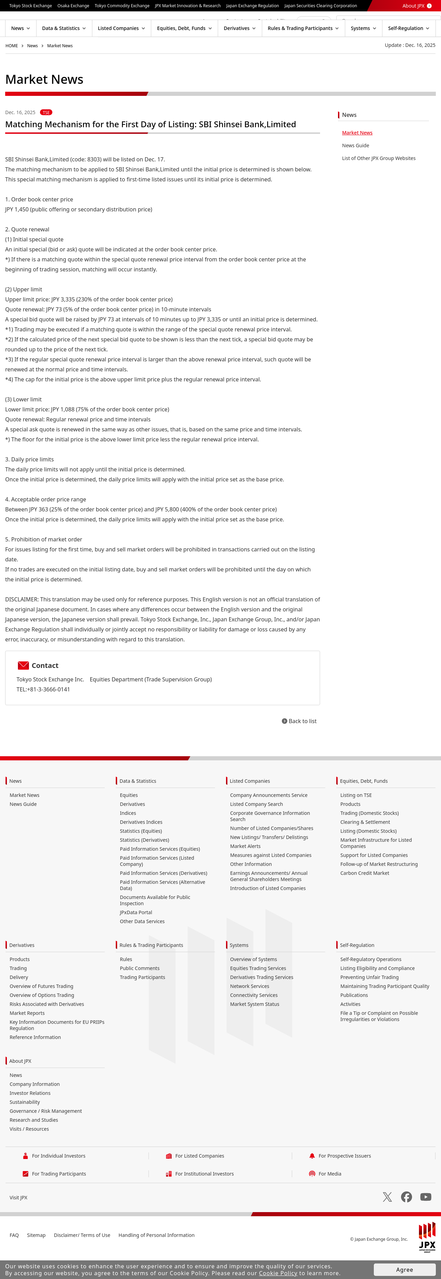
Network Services (249, 1008)
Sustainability (25, 1124)
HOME (12, 68)
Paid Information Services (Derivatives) (163, 895)
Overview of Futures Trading (41, 1008)
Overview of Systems (253, 981)
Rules (126, 981)
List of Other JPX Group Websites (379, 180)
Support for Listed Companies (374, 877)
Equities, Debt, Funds (364, 803)
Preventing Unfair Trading (369, 999)
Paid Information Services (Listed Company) (157, 883)
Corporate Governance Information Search (270, 838)
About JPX (413, 5)
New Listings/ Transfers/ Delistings (269, 859)
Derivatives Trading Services (261, 999)
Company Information (35, 1106)
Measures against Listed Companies (270, 877)
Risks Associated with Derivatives (47, 1026)
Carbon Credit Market (364, 895)
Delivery (19, 999)
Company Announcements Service (269, 817)
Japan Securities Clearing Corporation (321, 6)
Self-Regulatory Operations (370, 981)
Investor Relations (30, 1115)
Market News (60, 68)
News (32, 68)
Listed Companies (250, 803)
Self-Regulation (357, 967)
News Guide (355, 167)
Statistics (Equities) (141, 853)
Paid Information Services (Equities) (160, 871)
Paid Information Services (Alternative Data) (162, 907)
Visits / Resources (29, 1151)
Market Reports (27, 1035)
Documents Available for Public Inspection (155, 922)
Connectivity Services (254, 1017)
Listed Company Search (256, 826)
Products (350, 826)
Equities (129, 817)
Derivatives (132, 826)
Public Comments (140, 990)
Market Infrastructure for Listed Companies (376, 865)
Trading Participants (142, 999)
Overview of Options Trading (42, 1017)
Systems (239, 967)
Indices (128, 835)
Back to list (303, 743)
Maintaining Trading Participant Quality (384, 1008)
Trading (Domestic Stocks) (369, 835)
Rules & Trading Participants (151, 967)
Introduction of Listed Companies (268, 910)
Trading (18, 990)
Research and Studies (34, 1142)
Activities (350, 1026)
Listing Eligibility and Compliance (377, 990)
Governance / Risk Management (46, 1133)
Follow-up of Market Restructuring (379, 886)
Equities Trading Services (258, 990)
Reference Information (35, 1059)
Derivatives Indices (141, 844)
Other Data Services (142, 943)
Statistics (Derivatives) (144, 862)
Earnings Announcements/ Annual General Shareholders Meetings (269, 898)
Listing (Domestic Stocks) (368, 853)
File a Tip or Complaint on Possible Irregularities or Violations (379, 1038)
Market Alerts (245, 868)
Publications (354, 1017)
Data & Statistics (138, 803)
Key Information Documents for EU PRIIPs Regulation (57, 1047)
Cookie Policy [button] (278, 1273)
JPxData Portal (136, 934)
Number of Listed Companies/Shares (271, 850)
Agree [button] (404, 1269)
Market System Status (254, 1026)
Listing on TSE (356, 817)
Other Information (251, 886)
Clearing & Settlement (365, 844)
